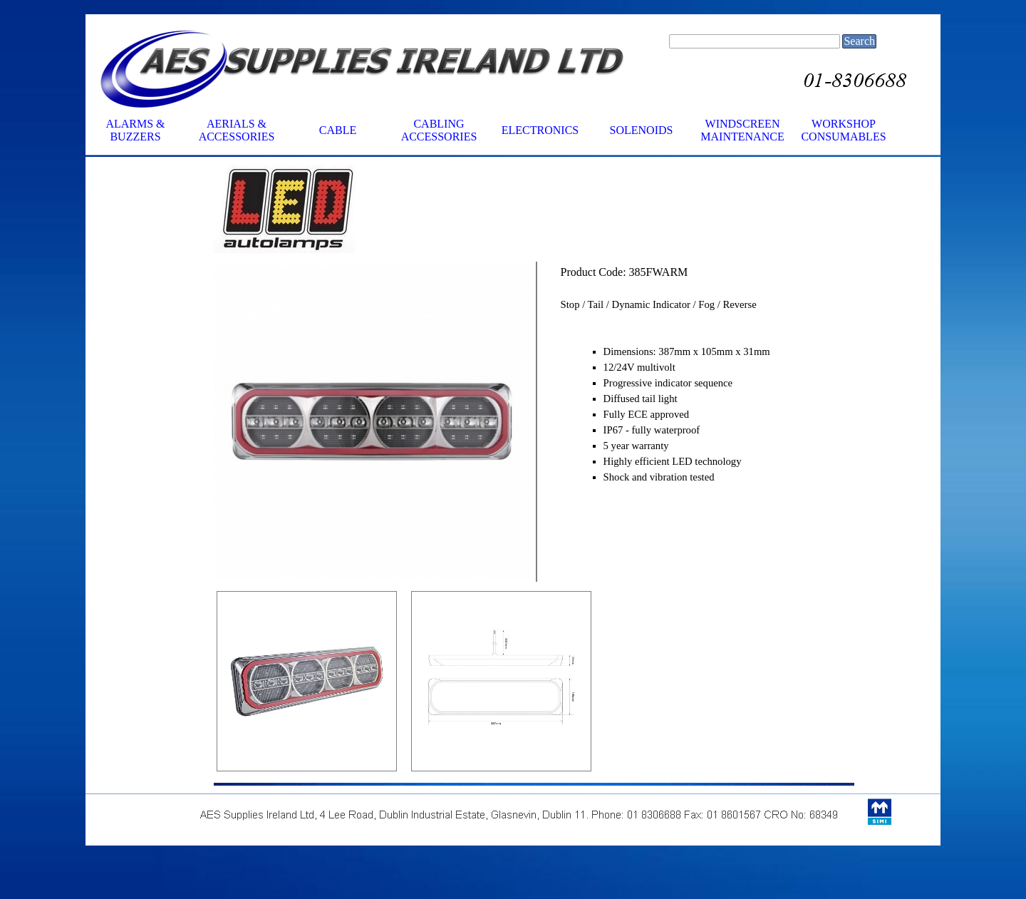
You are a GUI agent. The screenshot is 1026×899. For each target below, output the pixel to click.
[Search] (754, 41)
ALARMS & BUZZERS (135, 130)
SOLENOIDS (641, 130)
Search (859, 41)
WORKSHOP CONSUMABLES (843, 130)
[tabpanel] (371, 210)
